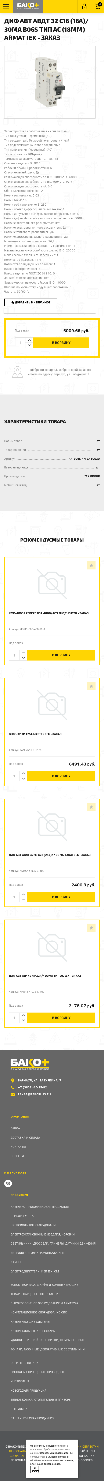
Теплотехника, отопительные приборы (41, 1400)
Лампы (16, 1262)
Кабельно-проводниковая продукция (40, 1207)
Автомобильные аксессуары (33, 1331)
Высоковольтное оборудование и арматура (44, 1303)
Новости (17, 1156)
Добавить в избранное (30, 302)
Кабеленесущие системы (30, 1322)
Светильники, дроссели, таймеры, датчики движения (53, 1243)
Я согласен (35, 1469)
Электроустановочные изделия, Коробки (43, 1234)
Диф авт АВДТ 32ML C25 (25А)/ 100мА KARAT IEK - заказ (49, 855)
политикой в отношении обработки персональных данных (50, 1449)
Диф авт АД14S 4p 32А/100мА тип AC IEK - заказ (45, 976)
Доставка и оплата (25, 1138)
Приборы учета (22, 1216)
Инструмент (20, 1381)
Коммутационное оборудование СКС (39, 1312)
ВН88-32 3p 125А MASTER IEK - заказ (35, 734)
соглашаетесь (37, 1456)
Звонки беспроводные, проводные (38, 1372)
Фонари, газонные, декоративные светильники (48, 1349)
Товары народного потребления (35, 1294)
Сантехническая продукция (32, 1418)
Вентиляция (20, 1409)
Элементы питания (25, 1363)
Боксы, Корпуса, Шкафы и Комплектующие (44, 1285)
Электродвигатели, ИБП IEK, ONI (35, 1271)
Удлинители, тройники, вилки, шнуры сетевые (48, 1340)
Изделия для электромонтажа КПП (37, 1253)
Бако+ (15, 1128)
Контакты (18, 1147)
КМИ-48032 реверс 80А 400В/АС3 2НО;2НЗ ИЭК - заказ (49, 613)
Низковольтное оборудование (34, 1225)
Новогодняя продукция (28, 1390)
